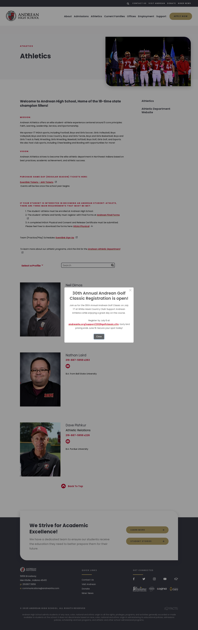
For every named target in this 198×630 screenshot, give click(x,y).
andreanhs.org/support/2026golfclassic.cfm (93, 324)
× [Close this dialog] (130, 290)
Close (99, 336)
